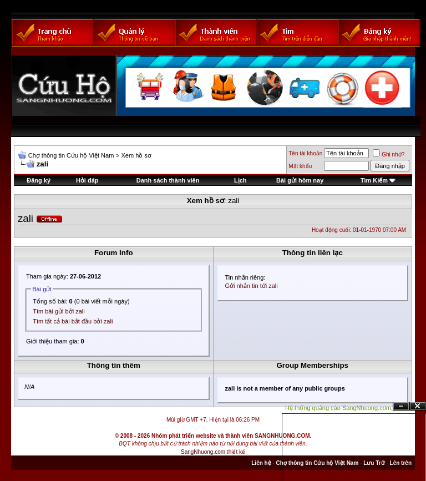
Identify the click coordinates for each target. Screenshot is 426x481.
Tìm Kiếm (374, 180)
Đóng (417, 406)
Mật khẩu (300, 166)
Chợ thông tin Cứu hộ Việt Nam (71, 155)
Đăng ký (38, 180)
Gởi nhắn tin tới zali (251, 285)
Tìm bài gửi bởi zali (58, 311)
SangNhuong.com (203, 452)
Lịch (240, 180)
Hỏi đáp (87, 180)
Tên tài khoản (305, 153)
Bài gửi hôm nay (299, 180)
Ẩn (401, 406)
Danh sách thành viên (168, 180)
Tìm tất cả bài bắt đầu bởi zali (73, 321)
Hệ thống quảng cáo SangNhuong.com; (339, 407)
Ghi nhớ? (388, 154)
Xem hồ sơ (136, 155)
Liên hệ (261, 463)
